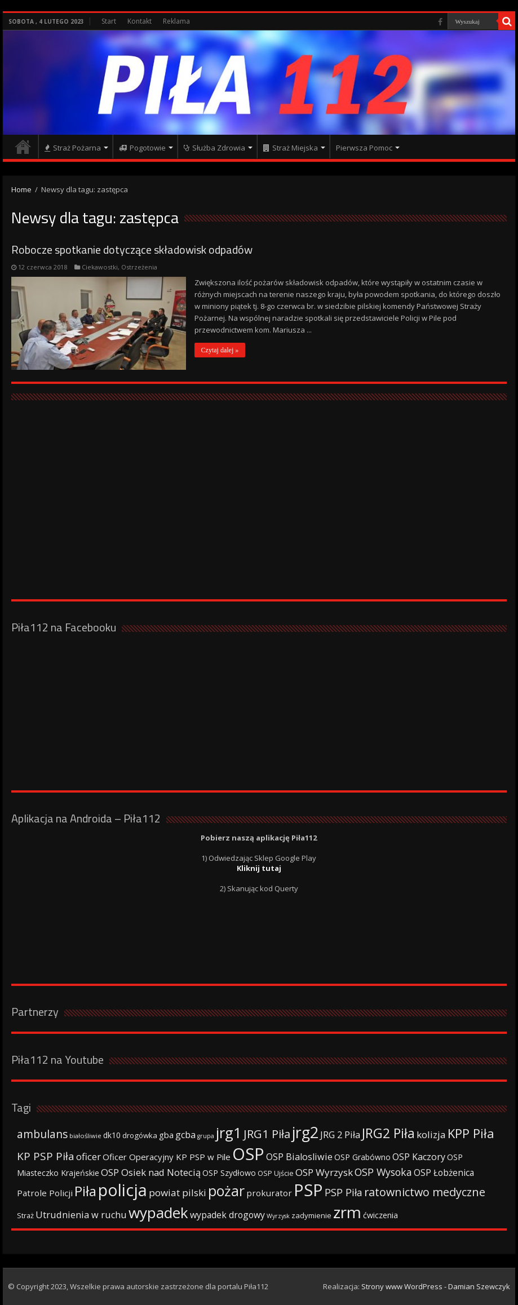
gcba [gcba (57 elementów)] (185, 1135)
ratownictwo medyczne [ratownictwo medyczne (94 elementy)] (424, 1192)
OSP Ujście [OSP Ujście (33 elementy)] (276, 1173)
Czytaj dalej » (220, 350)
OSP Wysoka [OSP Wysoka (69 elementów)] (383, 1172)
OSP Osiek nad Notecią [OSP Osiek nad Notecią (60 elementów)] (151, 1172)
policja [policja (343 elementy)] (122, 1190)
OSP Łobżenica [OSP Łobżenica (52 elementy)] (444, 1172)
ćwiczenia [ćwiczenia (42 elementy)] (380, 1215)
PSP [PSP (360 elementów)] (308, 1190)
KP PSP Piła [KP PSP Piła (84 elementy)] (45, 1156)
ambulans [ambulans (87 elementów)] (42, 1134)
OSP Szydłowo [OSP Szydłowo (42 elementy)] (229, 1172)
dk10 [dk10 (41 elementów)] (112, 1135)
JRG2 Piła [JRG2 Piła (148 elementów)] (388, 1133)
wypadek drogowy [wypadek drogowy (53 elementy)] (227, 1215)
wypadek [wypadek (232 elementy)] (158, 1212)
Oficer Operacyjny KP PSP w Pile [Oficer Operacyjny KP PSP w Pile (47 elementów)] (167, 1156)
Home (21, 189)
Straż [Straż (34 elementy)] (25, 1215)
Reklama (176, 21)
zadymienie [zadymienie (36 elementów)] (311, 1215)
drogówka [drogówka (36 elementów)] (139, 1135)
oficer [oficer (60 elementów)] (88, 1156)
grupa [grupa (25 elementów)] (205, 1136)
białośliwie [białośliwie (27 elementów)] (85, 1135)
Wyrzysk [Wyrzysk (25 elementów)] (278, 1216)
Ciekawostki (100, 267)
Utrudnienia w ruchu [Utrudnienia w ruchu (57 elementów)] (81, 1215)
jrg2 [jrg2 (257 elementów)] (305, 1132)
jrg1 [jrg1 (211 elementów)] (229, 1132)
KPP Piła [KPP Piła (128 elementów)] (471, 1133)
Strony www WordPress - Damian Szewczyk (435, 1286)
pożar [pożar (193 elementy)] (226, 1190)
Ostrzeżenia (139, 267)
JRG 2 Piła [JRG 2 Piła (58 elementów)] (340, 1134)
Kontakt (139, 21)
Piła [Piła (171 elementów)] (85, 1191)
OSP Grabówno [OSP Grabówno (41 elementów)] (362, 1157)
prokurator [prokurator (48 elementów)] (269, 1192)
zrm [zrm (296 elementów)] (347, 1212)
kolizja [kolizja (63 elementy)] (431, 1134)
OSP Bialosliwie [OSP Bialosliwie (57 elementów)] (299, 1157)
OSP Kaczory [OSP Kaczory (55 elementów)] (418, 1157)
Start (108, 21)
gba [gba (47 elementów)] (166, 1134)
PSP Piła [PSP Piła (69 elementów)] (343, 1192)
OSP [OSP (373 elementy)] (248, 1154)
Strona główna (23, 146)
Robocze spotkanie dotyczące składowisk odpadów (132, 249)
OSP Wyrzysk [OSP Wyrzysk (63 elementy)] (324, 1172)
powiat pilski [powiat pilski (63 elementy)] (177, 1192)
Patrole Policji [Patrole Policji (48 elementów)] (45, 1192)
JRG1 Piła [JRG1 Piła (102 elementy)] (266, 1134)
